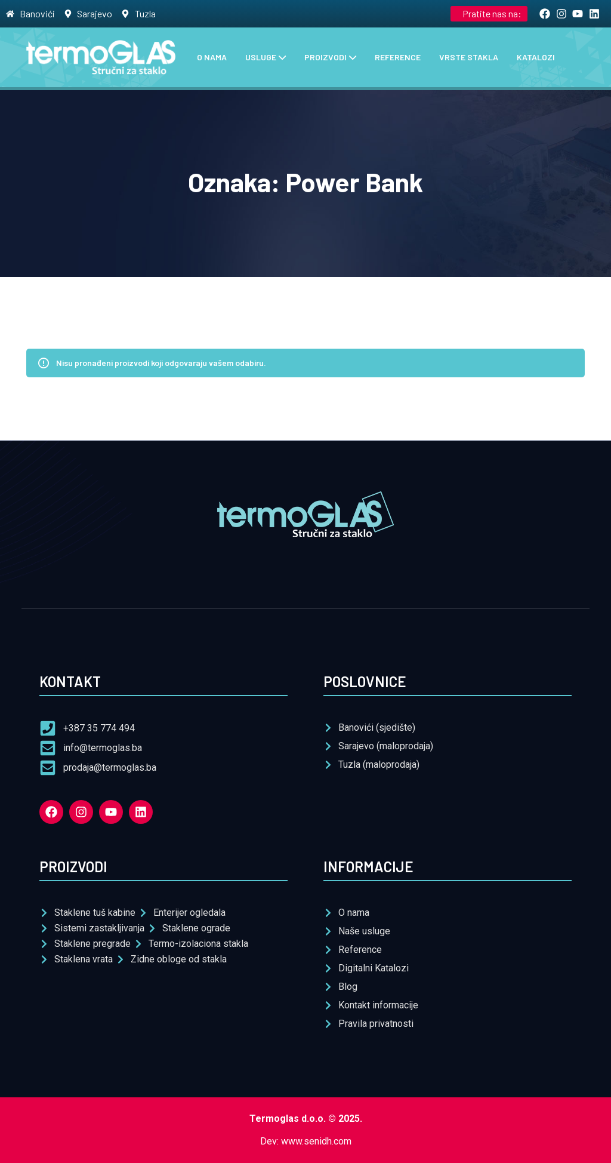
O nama (212, 57)
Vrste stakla (468, 57)
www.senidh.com (316, 1141)
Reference (398, 57)
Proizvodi (325, 57)
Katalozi (536, 57)
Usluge (260, 57)
